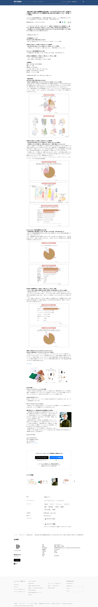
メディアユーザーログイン (41, 457)
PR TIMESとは (16, 584)
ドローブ (52, 504)
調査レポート (47, 497)
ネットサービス (60, 500)
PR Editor (29, 594)
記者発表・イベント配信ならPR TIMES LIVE (35, 588)
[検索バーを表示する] (83, 2)
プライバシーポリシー (22, 603)
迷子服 (57, 506)
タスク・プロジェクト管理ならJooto (54, 583)
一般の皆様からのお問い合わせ (67, 603)
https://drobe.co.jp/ (34, 442)
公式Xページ (68, 588)
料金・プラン (16, 587)
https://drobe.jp (29, 363)
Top (14, 4)
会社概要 (15, 603)
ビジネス (58, 4)
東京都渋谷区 (46, 512)
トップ (16, 534)
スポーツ (67, 4)
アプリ (29, 4)
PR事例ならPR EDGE (51, 588)
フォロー (17, 560)
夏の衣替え (51, 506)
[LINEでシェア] (65, 22)
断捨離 (62, 506)
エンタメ (33, 4)
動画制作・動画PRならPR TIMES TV (34, 585)
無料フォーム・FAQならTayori (53, 585)
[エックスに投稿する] (60, 22)
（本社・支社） (53, 512)
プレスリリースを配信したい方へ (19, 591)
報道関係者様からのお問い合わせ (44, 603)
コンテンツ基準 (30, 603)
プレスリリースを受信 (66, 1)
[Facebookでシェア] (62, 22)
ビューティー (39, 4)
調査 (45, 506)
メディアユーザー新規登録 (56, 457)
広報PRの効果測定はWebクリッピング (34, 592)
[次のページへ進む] (74, 481)
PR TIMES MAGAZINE (32, 590)
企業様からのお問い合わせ (56, 603)
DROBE (46, 504)
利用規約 (35, 603)
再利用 (53, 509)
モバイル (25, 4)
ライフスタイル (52, 4)
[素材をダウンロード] (68, 22)
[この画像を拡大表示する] (32, 481)
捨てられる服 (47, 509)
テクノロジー (19, 4)
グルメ (63, 4)
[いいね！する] (57, 22)
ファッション (45, 4)
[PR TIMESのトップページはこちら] (28, 1)
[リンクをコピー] (70, 22)
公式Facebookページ (70, 583)
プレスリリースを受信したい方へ (19, 589)
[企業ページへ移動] (18, 548)
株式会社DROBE (30, 534)
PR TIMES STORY (31, 583)
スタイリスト (66, 504)
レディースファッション (49, 500)
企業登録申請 (74, 1)
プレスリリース (22, 534)
